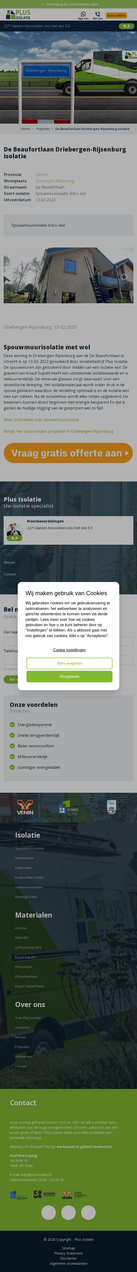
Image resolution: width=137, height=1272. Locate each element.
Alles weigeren (69, 663)
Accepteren (69, 676)
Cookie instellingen (69, 650)
